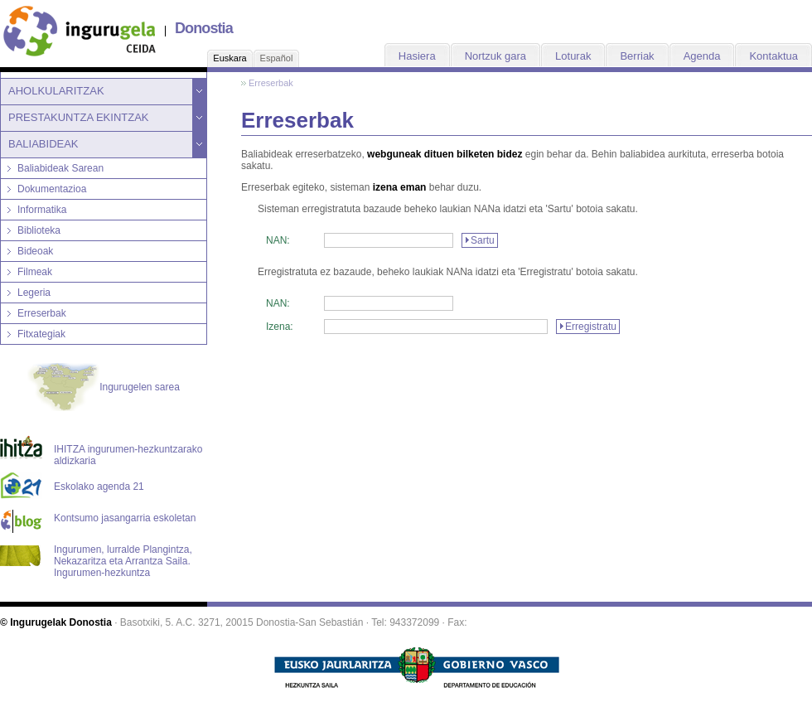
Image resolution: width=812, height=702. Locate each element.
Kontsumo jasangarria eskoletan (125, 518)
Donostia (204, 28)
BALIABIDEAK (43, 144)
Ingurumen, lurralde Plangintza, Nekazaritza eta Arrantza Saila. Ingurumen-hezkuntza (123, 556)
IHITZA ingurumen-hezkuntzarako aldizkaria (128, 455)
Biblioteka (38, 230)
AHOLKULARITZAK (56, 91)
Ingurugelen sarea (103, 387)
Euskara (229, 58)
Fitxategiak (41, 334)
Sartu (483, 240)
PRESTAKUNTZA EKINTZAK (78, 117)
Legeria (34, 292)
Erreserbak (41, 313)
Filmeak (34, 272)
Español (276, 58)
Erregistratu (590, 326)
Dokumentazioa (51, 189)
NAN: (278, 240)
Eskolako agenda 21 (99, 486)
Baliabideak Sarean (60, 168)
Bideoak (35, 251)
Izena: (279, 326)
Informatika (41, 209)
